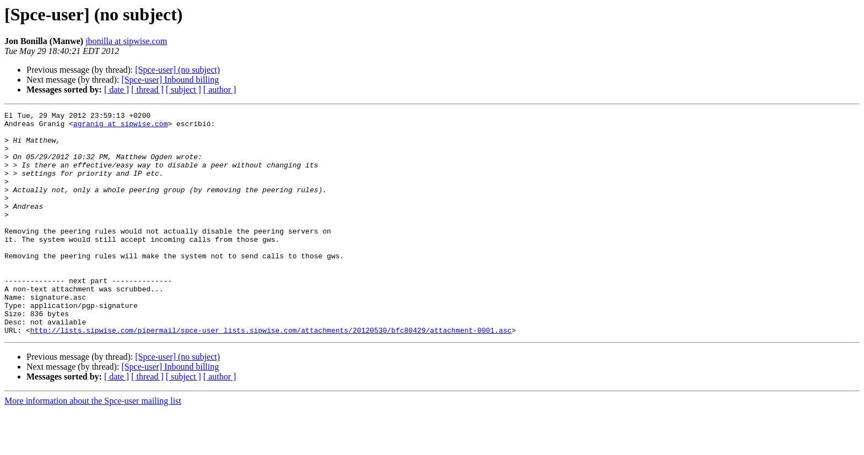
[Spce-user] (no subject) (177, 69)
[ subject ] (183, 89)
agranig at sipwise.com (120, 127)
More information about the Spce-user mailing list (92, 445)
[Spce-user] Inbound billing (170, 79)
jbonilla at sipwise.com (126, 41)
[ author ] (219, 89)
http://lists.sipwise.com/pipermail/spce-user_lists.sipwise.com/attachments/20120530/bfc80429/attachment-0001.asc (271, 375)
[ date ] (116, 89)
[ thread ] (147, 89)
